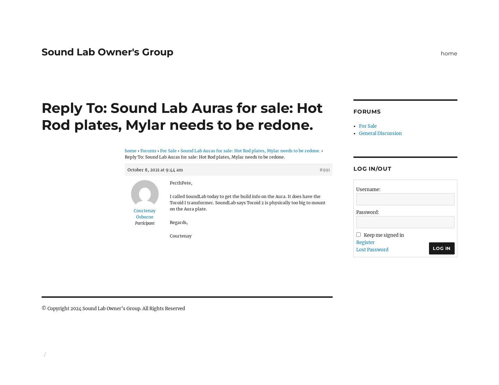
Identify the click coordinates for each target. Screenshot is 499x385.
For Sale (168, 150)
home (449, 53)
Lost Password (372, 250)
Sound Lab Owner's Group (107, 52)
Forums (148, 150)
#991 (324, 169)
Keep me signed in (384, 235)
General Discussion (380, 133)
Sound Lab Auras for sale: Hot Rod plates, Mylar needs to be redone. (250, 150)
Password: (367, 212)
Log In (442, 248)
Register (365, 242)
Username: (368, 189)
